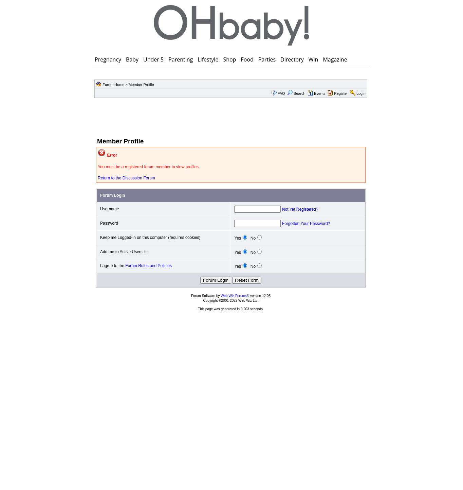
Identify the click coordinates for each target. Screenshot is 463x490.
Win (313, 59)
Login (361, 93)
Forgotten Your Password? (306, 223)
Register (341, 93)
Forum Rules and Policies (148, 265)
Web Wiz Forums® (235, 296)
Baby (132, 59)
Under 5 (153, 59)
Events (317, 93)
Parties (267, 59)
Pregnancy (108, 59)
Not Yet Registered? (300, 209)
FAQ (281, 93)
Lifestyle (208, 59)
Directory (292, 59)
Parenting (180, 59)
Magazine (335, 59)
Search (296, 93)
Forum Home (113, 85)
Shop (229, 59)
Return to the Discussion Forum (126, 178)
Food (247, 59)
